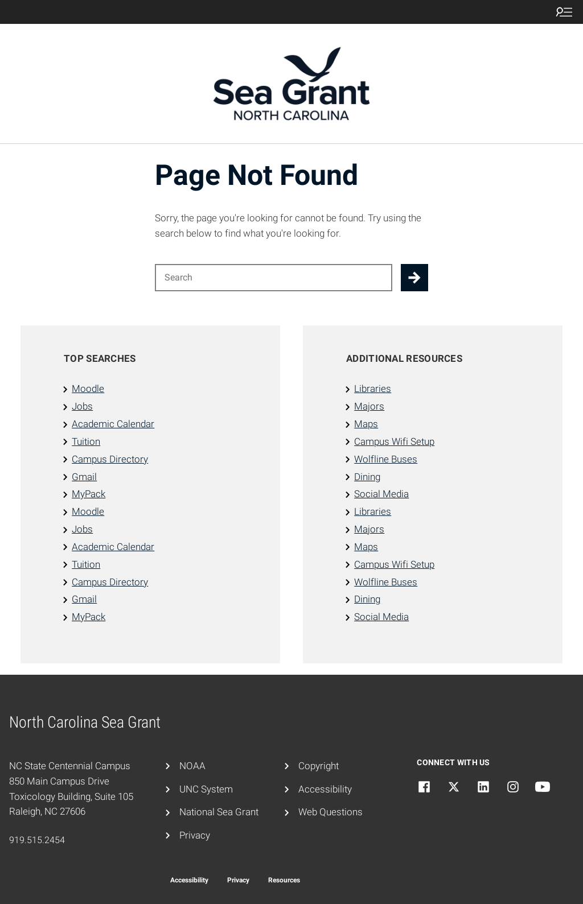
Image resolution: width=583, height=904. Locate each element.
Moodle (88, 388)
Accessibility (325, 789)
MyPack (88, 494)
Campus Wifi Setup (394, 441)
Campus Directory (110, 459)
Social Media (381, 494)
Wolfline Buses (385, 459)
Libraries (372, 388)
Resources (284, 880)
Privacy (194, 835)
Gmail (84, 476)
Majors (369, 406)
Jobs (82, 406)
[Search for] (273, 277)
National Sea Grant (218, 812)
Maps (366, 424)
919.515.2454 (37, 840)
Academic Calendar (113, 424)
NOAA (192, 765)
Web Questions (330, 812)
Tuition (86, 441)
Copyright (318, 765)
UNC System (206, 789)
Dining (367, 476)
